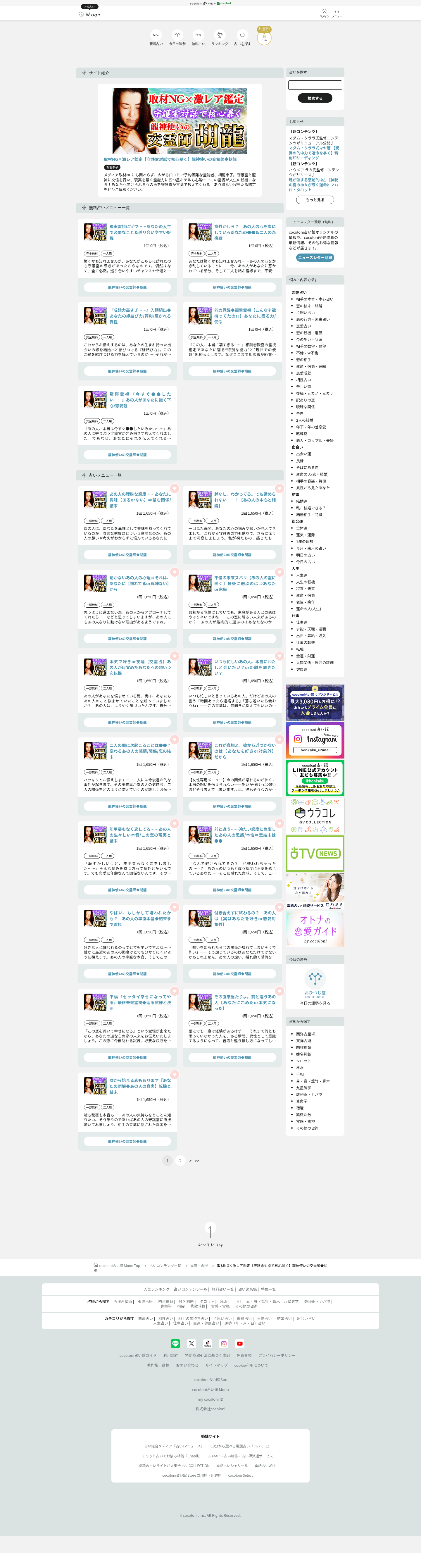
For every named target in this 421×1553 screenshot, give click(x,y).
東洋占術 (303, 1040)
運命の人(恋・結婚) (312, 474)
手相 (300, 1074)
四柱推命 (303, 1047)
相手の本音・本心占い (315, 299)
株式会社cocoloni (210, 1408)
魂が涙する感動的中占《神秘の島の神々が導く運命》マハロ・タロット (313, 184)
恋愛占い (303, 326)
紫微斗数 (303, 1114)
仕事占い (180, 1323)
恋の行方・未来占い (313, 319)
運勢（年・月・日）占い (244, 1323)
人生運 (301, 575)
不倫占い (264, 1318)
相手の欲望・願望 (311, 346)
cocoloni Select (240, 1475)
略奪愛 (301, 433)
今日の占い (305, 561)
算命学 (301, 1101)
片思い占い (222, 1318)
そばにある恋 (307, 467)
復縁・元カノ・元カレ (315, 393)
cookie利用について (251, 1365)
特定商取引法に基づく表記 (207, 1355)
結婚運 (301, 501)
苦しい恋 (303, 386)
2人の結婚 (304, 420)
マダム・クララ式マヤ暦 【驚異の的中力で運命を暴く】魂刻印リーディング (314, 153)
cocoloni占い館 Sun (210, 1379)
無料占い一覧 (223, 1289)
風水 (300, 1067)
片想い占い (305, 312)
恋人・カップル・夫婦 (315, 440)
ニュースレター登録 (315, 257)
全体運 (301, 528)
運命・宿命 (305, 595)
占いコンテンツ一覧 (165, 1265)
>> (197, 1161)
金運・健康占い (206, 1323)
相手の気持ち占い (193, 1318)
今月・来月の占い (311, 548)
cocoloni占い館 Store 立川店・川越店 (191, 1475)
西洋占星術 (305, 1034)
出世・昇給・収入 (311, 635)
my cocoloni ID (210, 1399)
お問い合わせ (187, 1365)
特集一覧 (268, 1289)
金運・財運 (305, 656)
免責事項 (244, 1355)
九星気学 (303, 1087)
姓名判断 (303, 1054)
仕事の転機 (305, 642)
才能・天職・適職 (311, 629)
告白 (300, 413)
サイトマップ (216, 1365)
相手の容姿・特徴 (311, 481)
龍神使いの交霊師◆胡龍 (127, 287)
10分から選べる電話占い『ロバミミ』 (241, 1445)
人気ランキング (157, 1289)
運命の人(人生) (308, 608)
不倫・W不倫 (307, 353)
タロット (303, 1061)
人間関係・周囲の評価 (315, 662)
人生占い (160, 1323)
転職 (300, 649)
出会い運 (303, 453)
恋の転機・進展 (309, 332)
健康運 (301, 669)
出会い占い (306, 1318)
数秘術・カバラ (309, 1094)
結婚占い (284, 1318)
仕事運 (301, 622)
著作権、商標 (158, 1365)
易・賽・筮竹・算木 (313, 1081)
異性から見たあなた (313, 487)
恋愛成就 (303, 373)
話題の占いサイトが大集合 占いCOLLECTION (174, 1465)
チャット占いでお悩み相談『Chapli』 (171, 1455)
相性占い (303, 379)
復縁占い (244, 1318)
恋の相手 (303, 359)
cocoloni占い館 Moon (210, 1389)
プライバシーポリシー (277, 1355)
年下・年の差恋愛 (311, 427)
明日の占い (305, 555)
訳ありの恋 (305, 400)
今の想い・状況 (309, 339)
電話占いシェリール (232, 1465)
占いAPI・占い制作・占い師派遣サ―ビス (240, 1455)
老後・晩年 (305, 602)
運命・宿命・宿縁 (311, 366)
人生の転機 (305, 582)
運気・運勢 (305, 534)
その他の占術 (307, 1128)
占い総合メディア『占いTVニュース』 (174, 1445)
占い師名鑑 (247, 1289)
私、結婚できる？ (311, 508)
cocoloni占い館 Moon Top (117, 1265)
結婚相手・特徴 (309, 514)
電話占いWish (266, 1465)
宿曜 (300, 1108)
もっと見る (315, 199)
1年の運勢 (304, 541)
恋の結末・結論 (309, 305)
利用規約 (170, 1355)
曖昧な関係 (305, 406)
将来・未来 (305, 588)
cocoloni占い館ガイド (138, 1355)
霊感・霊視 (305, 1121)
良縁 (300, 460)
